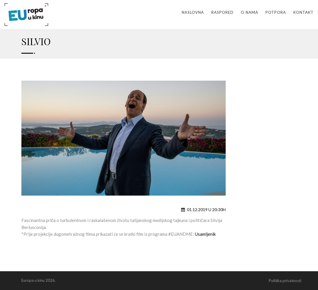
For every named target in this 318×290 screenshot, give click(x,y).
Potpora (276, 12)
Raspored (222, 12)
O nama (249, 12)
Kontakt (303, 12)
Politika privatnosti (285, 280)
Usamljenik (205, 234)
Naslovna (193, 12)
